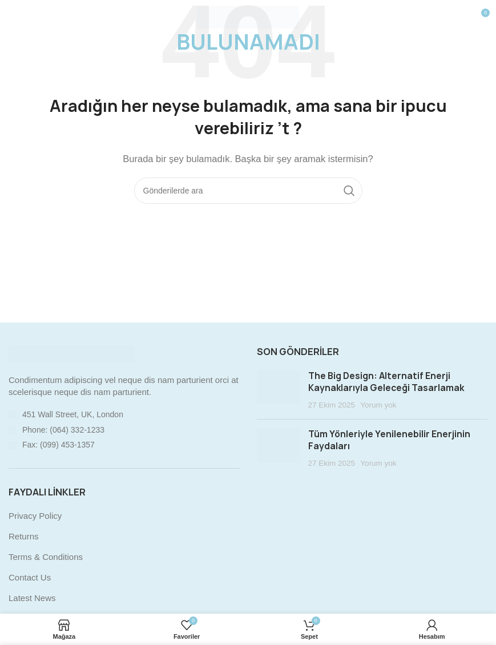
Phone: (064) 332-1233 (63, 429)
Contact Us (30, 577)
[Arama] (248, 191)
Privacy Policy (35, 516)
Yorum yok (378, 405)
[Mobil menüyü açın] (27, 17)
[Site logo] (248, 16)
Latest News (32, 598)
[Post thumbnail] (278, 390)
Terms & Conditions (46, 557)
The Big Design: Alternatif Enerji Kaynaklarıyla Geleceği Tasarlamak (386, 382)
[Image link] (71, 353)
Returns (24, 536)
